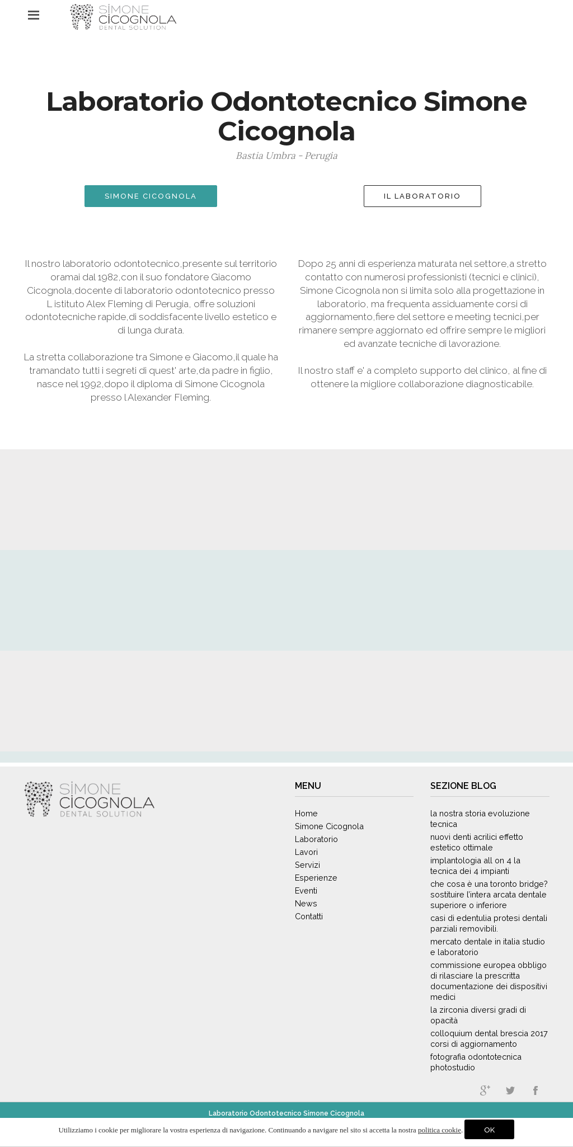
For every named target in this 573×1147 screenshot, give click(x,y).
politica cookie (439, 1130)
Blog (483, 786)
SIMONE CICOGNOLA (151, 196)
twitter (510, 1090)
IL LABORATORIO (422, 196)
